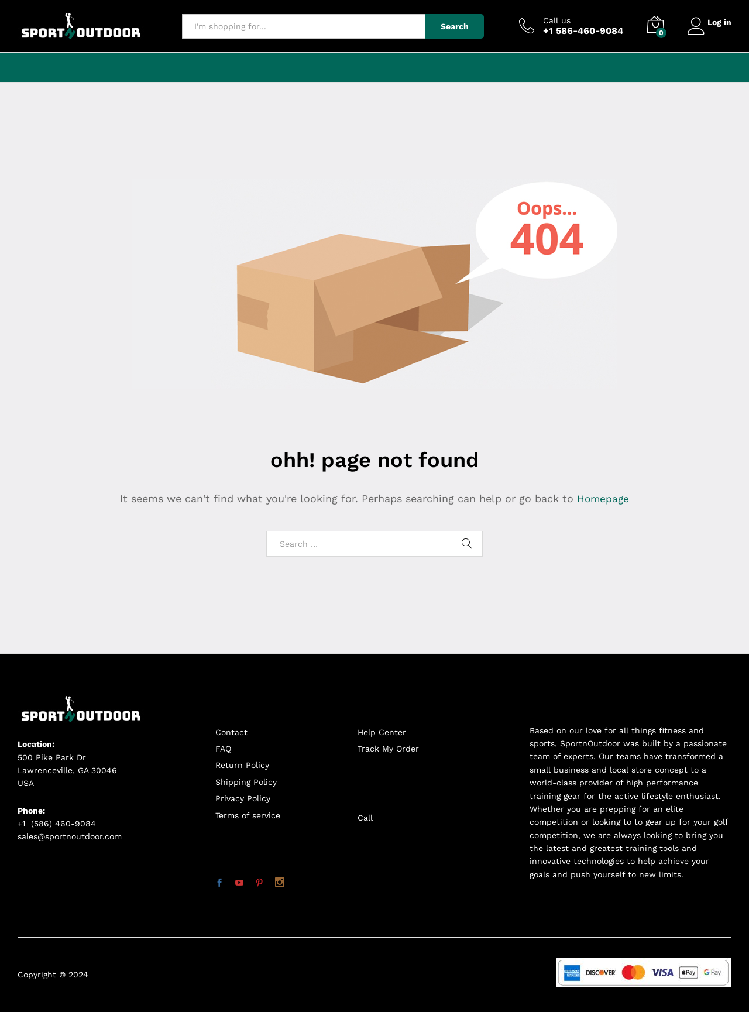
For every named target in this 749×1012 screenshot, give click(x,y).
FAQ (223, 748)
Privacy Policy (242, 798)
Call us (552, 20)
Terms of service (247, 815)
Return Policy (242, 765)
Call (365, 817)
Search (450, 26)
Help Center (382, 732)
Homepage (603, 498)
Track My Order (388, 748)
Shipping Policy (246, 782)
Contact (231, 732)
